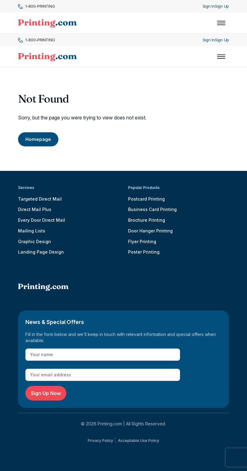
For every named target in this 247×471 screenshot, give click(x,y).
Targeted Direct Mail (40, 199)
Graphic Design (34, 241)
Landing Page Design (41, 251)
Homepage (38, 139)
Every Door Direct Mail (41, 220)
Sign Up (222, 6)
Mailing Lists (31, 230)
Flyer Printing (142, 241)
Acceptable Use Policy (138, 440)
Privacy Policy (100, 440)
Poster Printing (144, 251)
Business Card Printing (152, 209)
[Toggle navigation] (221, 23)
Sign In (209, 6)
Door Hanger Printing (150, 230)
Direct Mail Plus (34, 209)
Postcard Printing (146, 199)
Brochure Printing (146, 220)
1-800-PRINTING (36, 6)
